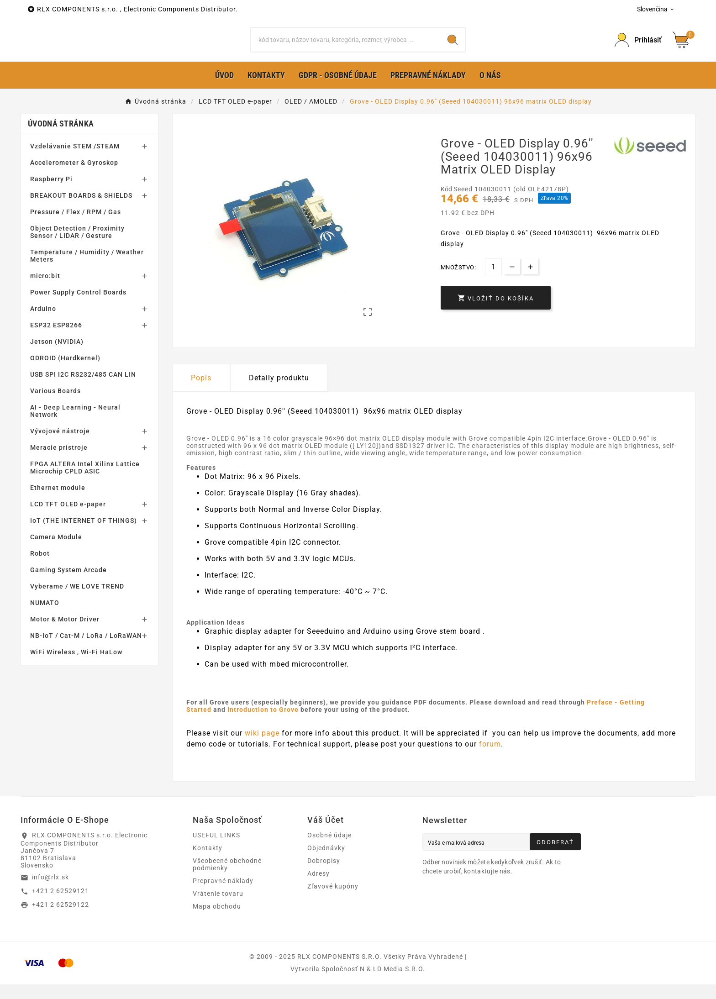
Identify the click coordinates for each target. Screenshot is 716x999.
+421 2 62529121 (60, 905)
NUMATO (44, 617)
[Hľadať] (346, 47)
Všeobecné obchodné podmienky (227, 879)
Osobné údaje (329, 849)
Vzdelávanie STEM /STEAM (75, 160)
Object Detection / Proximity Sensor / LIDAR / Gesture (77, 246)
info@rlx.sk (50, 891)
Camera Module (56, 551)
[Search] (453, 47)
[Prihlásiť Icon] (638, 47)
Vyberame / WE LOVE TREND (77, 601)
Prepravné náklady (223, 895)
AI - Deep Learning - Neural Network (75, 425)
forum (490, 758)
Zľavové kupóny (332, 900)
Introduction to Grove (263, 723)
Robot (40, 568)
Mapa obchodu (217, 921)
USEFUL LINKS (216, 849)
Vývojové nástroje (60, 445)
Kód (447, 203)
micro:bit (45, 290)
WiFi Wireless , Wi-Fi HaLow (76, 666)
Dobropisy (323, 875)
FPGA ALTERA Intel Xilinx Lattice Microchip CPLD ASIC (85, 482)
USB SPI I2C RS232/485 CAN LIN (83, 389)
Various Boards (55, 405)
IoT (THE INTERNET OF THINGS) (83, 535)
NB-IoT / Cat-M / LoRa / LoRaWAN (86, 650)
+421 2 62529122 (60, 918)
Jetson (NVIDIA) (57, 356)
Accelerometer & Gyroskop (74, 177)
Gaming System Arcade (68, 584)
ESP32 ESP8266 (56, 339)
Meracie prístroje (59, 462)
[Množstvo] (493, 281)
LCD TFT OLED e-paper (68, 518)
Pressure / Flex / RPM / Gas (75, 226)
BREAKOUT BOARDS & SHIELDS (81, 210)
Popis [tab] (201, 392)
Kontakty (207, 862)
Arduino (43, 323)
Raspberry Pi (51, 193)
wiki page (263, 747)
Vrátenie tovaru (218, 908)
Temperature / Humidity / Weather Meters (87, 270)
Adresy (318, 888)
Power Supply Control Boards (78, 306)
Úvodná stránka (61, 138)
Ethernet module (57, 502)
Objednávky (326, 862)
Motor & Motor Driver (65, 633)
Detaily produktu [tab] (279, 392)
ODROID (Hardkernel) (65, 372)
